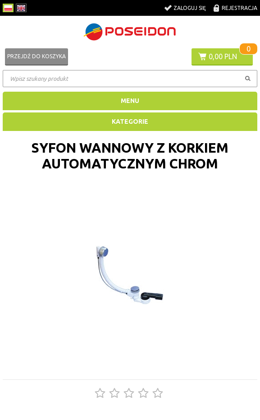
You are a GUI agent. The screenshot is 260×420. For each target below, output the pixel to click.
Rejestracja (239, 8)
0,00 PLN (223, 56)
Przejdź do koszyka (36, 56)
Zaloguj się (189, 8)
